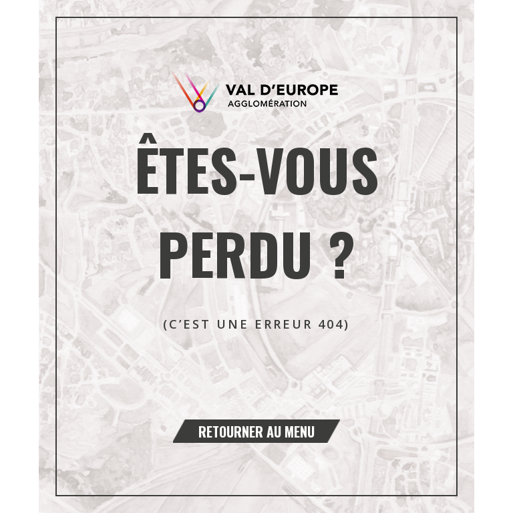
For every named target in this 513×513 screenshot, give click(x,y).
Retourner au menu (256, 431)
